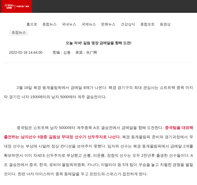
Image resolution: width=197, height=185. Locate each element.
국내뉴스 (69, 24)
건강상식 (128, 24)
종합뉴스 (49, 24)
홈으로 (31, 24)
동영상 (165, 24)
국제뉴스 (89, 24)
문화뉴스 (108, 24)
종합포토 (147, 24)
